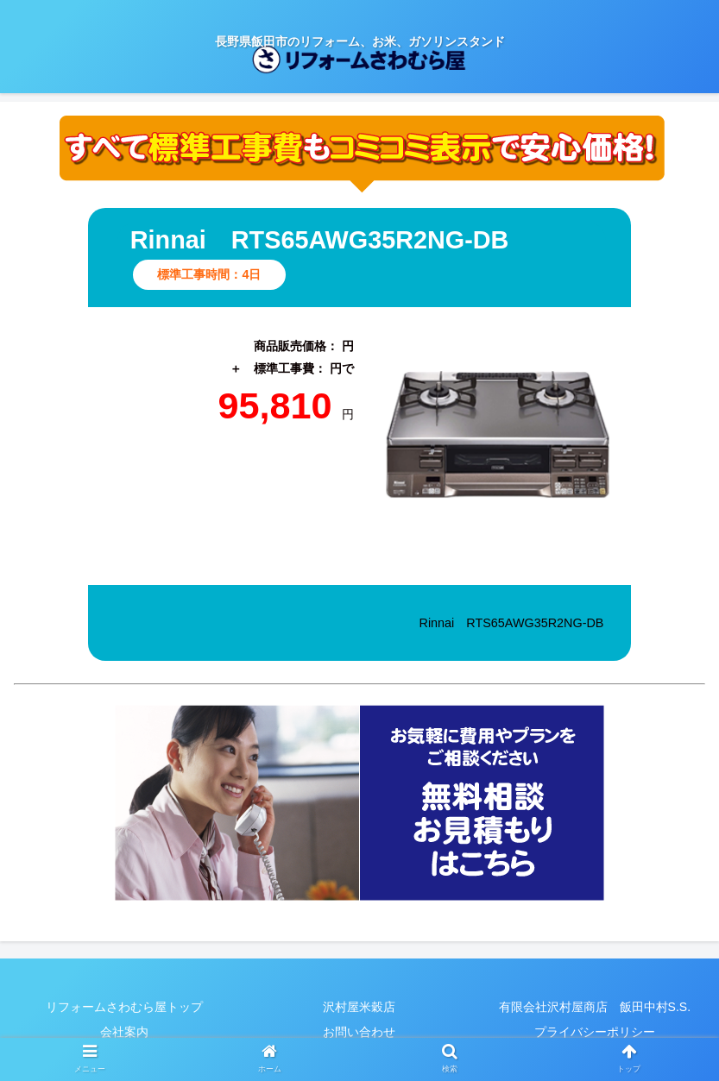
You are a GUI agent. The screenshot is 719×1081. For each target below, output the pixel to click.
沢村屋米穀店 (359, 1007)
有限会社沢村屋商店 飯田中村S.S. (595, 1007)
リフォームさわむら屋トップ (124, 1007)
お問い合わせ (359, 1032)
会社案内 (124, 1032)
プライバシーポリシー (594, 1032)
